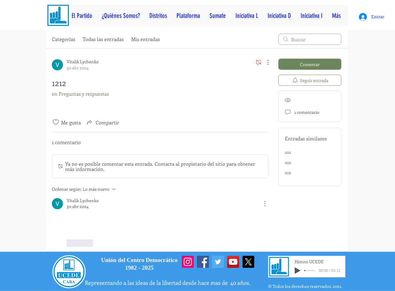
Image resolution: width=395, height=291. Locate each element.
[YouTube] (233, 262)
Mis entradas (145, 39)
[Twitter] (218, 262)
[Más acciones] (264, 62)
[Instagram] (188, 262)
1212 (288, 152)
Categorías (63, 39)
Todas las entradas (103, 39)
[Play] (297, 271)
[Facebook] (203, 262)
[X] (248, 262)
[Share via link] (102, 122)
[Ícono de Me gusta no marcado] (56, 122)
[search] (309, 39)
